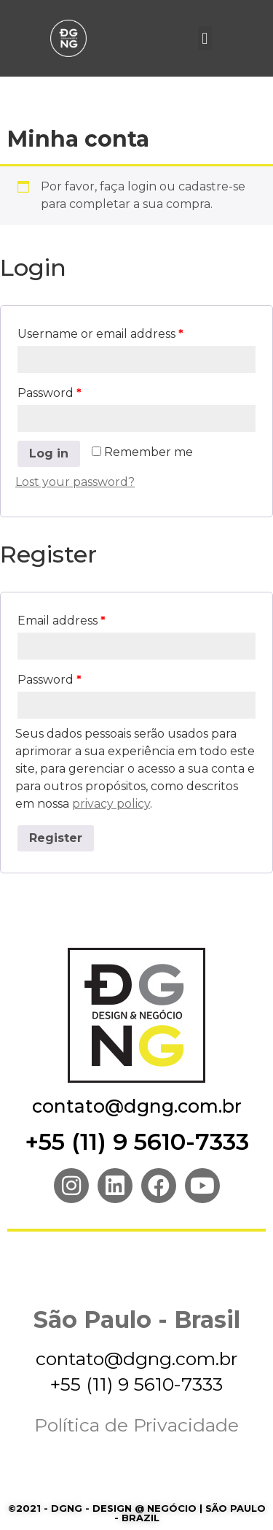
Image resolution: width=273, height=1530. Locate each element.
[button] (205, 38)
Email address (61, 620)
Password (49, 393)
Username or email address (100, 334)
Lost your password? (75, 482)
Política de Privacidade (136, 1425)
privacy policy (111, 804)
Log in (48, 453)
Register (55, 838)
